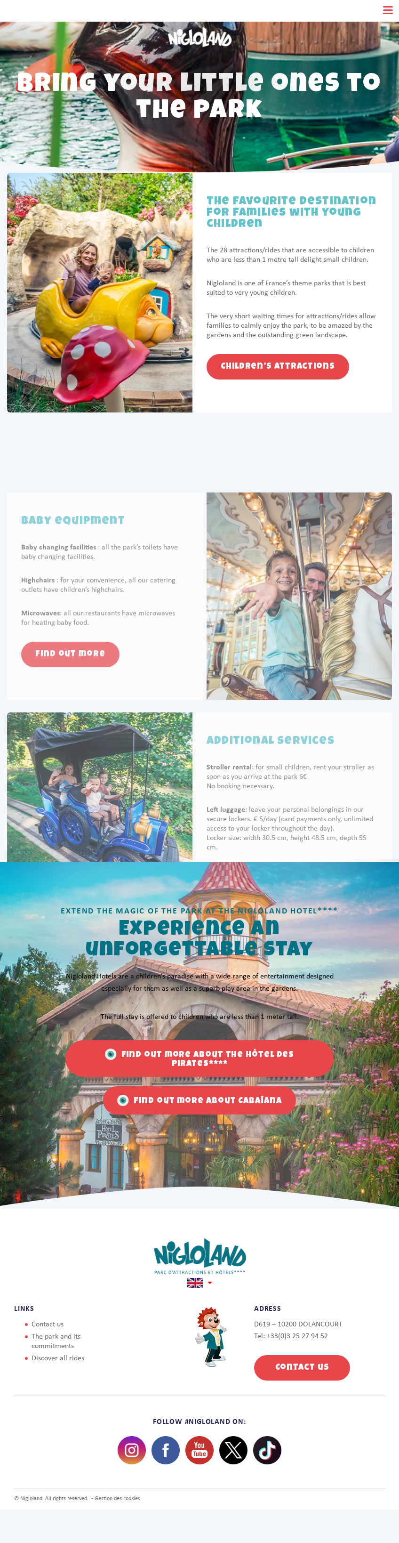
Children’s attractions (278, 367)
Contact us (48, 1324)
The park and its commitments (56, 1341)
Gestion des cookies (117, 1499)
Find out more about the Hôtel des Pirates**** (200, 1058)
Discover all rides (58, 1358)
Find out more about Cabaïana (199, 1100)
